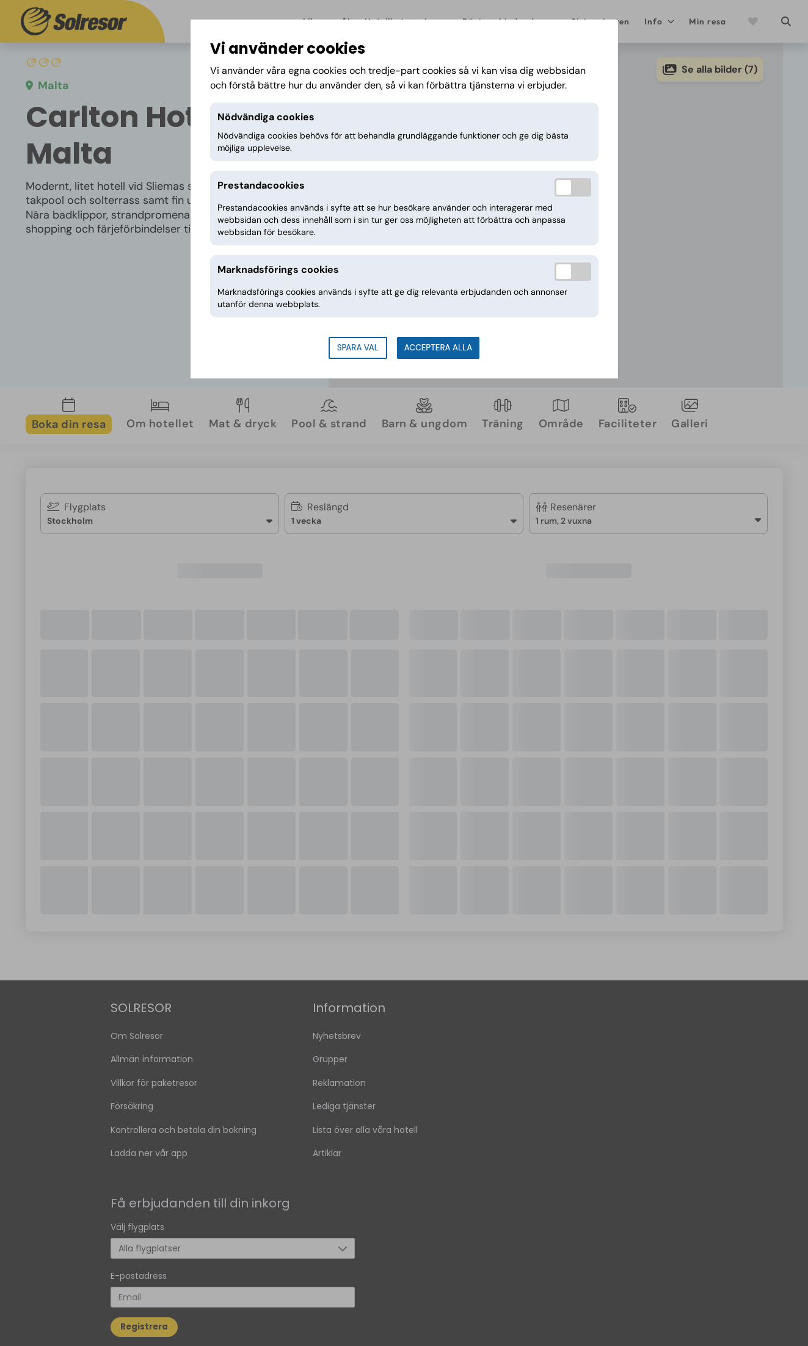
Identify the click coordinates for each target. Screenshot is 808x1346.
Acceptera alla (438, 347)
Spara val (358, 347)
